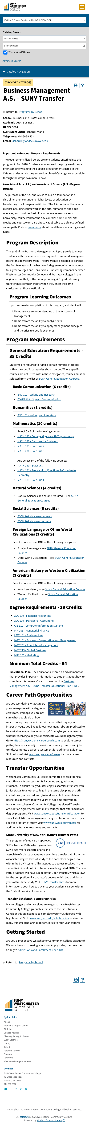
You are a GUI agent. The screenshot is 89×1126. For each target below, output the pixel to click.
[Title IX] (7, 1047)
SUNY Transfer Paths (53, 882)
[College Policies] (11, 1032)
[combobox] (44, 20)
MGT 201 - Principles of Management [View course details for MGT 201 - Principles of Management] (36, 645)
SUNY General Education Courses (59, 379)
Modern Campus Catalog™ (51, 1120)
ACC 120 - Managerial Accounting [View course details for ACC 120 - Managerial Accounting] (34, 621)
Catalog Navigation (18, 72)
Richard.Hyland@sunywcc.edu (30, 141)
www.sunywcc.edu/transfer (59, 823)
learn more (34, 227)
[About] (7, 1022)
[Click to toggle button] (82, 7)
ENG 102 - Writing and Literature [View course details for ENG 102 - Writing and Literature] (36, 415)
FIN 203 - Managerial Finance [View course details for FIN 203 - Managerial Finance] (31, 631)
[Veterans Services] (12, 1050)
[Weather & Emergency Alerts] (17, 1061)
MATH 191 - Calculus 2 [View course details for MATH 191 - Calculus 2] (30, 446)
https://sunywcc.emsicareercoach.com (36, 741)
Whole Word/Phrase (19, 52)
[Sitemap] (8, 1054)
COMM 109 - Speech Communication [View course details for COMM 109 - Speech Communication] (39, 399)
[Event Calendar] (11, 1039)
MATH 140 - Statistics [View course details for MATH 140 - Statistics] (30, 466)
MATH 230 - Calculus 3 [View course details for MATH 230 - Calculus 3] (30, 451)
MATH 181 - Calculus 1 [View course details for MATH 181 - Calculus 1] (30, 480)
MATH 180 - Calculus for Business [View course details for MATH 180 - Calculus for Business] (37, 441)
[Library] (7, 1043)
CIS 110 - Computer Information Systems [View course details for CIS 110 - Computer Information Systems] (39, 626)
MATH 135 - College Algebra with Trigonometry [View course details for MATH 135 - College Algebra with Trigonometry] (45, 436)
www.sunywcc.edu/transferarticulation (57, 814)
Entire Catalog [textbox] (11, 38)
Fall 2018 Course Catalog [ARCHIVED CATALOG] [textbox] (27, 20)
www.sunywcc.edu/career (44, 754)
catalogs (24, 1117)
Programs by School (31, 112)
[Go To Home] (15, 6)
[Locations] (8, 1057)
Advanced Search (12, 61)
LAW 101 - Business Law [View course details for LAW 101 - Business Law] (28, 635)
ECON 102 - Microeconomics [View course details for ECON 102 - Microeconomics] (34, 521)
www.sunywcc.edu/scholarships (49, 918)
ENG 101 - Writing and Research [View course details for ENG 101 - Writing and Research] (36, 395)
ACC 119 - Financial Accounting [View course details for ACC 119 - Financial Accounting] (32, 616)
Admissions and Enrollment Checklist (40, 950)
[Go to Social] (6, 1089)
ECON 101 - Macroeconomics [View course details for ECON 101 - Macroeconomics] (34, 516)
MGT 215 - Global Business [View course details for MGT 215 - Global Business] (30, 650)
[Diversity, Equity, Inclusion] (16, 1036)
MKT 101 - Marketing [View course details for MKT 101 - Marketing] (26, 655)
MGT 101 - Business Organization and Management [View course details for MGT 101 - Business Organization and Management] (45, 640)
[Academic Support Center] (16, 1025)
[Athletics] (8, 1029)
